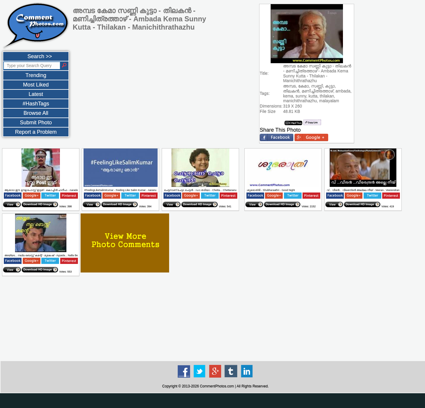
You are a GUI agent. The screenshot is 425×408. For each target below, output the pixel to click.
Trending (35, 75)
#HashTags (35, 104)
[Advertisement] (215, 319)
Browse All (35, 113)
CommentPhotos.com (217, 386)
